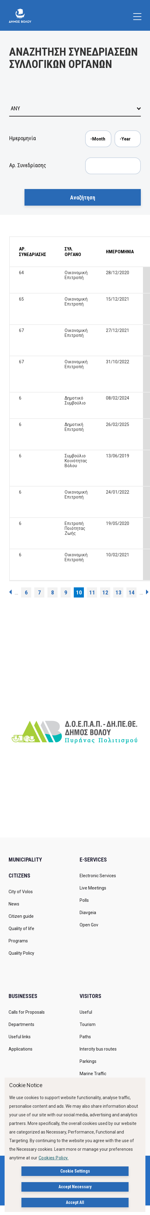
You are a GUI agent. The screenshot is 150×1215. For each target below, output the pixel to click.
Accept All (75, 1202)
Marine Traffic (93, 1073)
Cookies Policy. (54, 1157)
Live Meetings (93, 888)
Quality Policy (21, 953)
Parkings (88, 1061)
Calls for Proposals (27, 1012)
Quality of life (21, 928)
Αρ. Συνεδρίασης (27, 165)
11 (92, 592)
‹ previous (10, 592)
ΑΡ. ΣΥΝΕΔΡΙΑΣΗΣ (32, 251)
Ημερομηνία (22, 138)
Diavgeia (88, 912)
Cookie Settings (75, 1171)
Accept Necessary (75, 1186)
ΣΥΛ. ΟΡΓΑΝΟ (73, 251)
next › (147, 592)
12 (105, 592)
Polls (84, 900)
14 (132, 592)
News (14, 903)
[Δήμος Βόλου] (20, 15)
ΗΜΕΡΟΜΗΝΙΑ (120, 251)
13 (118, 592)
